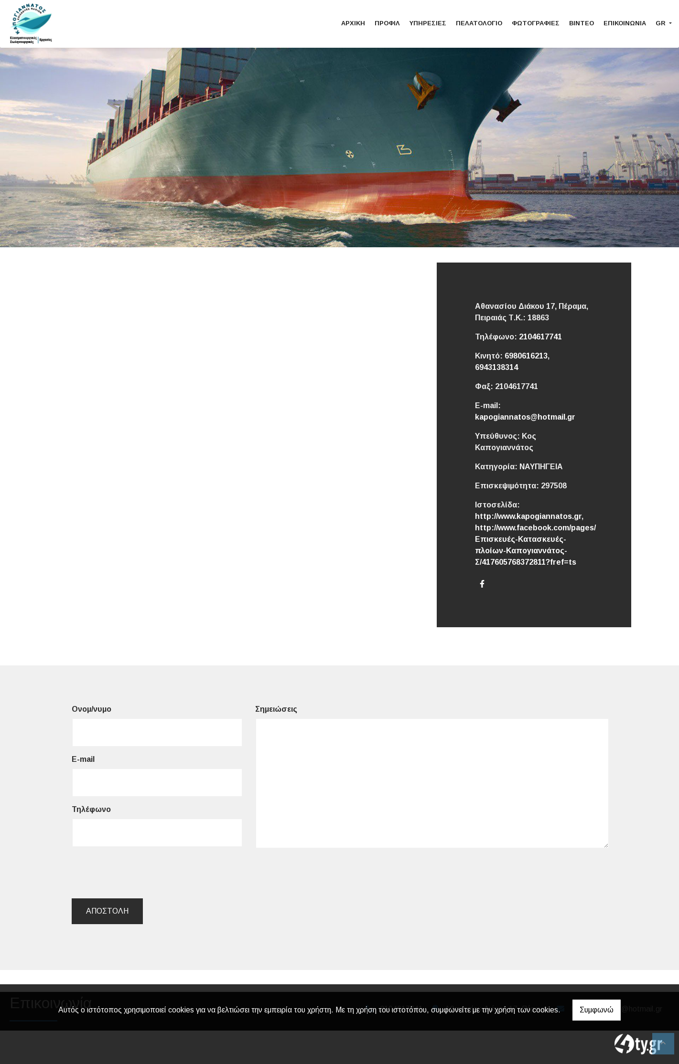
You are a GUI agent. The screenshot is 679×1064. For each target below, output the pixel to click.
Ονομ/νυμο (91, 709)
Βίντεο (581, 23)
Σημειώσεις (276, 709)
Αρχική (353, 23)
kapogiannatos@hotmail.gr (525, 417)
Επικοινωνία (625, 23)
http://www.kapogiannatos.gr (528, 516)
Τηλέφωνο (91, 809)
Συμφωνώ (597, 1010)
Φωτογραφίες (536, 23)
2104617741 (540, 337)
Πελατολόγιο (479, 23)
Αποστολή (107, 911)
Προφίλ (387, 23)
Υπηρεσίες (428, 23)
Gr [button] (662, 23)
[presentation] (144, 872)
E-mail (83, 759)
